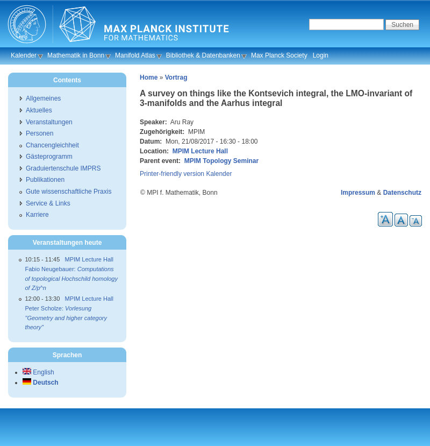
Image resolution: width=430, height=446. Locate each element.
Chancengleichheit (52, 145)
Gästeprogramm (49, 156)
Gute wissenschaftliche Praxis (68, 191)
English (38, 372)
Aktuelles (39, 110)
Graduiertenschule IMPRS (63, 168)
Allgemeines (43, 98)
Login (320, 55)
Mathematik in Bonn (75, 55)
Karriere (37, 214)
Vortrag (176, 77)
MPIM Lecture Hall (200, 151)
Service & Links (48, 203)
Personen (39, 133)
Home (148, 77)
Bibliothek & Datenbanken (203, 55)
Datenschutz (402, 192)
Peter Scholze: (66, 317)
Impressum (358, 192)
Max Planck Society (279, 55)
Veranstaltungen (49, 122)
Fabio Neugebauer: (71, 278)
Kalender (24, 55)
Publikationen (45, 179)
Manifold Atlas (135, 55)
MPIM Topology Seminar (221, 161)
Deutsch (41, 382)
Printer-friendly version (172, 174)
